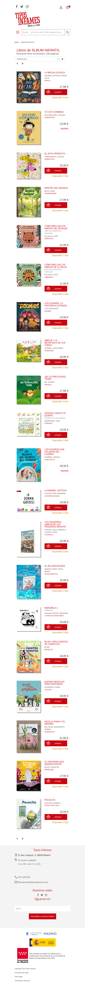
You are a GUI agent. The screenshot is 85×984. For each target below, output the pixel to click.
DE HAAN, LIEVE (51, 236)
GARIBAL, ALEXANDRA (54, 348)
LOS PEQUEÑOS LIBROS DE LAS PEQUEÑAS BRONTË (55, 524)
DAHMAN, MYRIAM (52, 76)
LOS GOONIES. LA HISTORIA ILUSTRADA (56, 304)
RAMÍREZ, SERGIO (52, 457)
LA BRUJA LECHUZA (55, 72)
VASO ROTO (50, 460)
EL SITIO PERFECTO (55, 154)
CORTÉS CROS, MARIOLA (55, 530)
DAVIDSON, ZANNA (52, 687)
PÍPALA (48, 81)
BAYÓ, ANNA (50, 191)
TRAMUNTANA (50, 193)
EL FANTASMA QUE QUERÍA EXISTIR (54, 763)
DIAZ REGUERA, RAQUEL (55, 115)
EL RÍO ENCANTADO (55, 566)
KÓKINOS (48, 423)
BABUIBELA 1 (51, 609)
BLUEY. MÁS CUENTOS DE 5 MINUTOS (56, 643)
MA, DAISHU (50, 382)
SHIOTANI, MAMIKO (53, 803)
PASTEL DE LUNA (52, 805)
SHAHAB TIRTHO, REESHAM (56, 613)
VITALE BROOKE (51, 309)
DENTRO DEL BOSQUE (56, 188)
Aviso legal (18, 977)
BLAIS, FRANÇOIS (52, 767)
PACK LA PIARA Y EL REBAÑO (55, 722)
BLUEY (47, 647)
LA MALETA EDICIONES (54, 616)
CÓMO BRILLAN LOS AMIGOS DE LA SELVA (56, 268)
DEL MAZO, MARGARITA (55, 727)
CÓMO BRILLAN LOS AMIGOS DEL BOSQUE (56, 229)
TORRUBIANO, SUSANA (54, 157)
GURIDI (48, 729)
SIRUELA (48, 385)
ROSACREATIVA (51, 574)
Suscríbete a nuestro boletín (42, 916)
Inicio (17, 42)
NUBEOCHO (50, 117)
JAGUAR (48, 690)
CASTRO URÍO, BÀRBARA (55, 493)
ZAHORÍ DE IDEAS (52, 496)
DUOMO (48, 311)
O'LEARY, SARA (51, 532)
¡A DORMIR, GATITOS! (56, 490)
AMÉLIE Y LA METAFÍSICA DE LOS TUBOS (55, 342)
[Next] (22, 63)
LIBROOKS (49, 239)
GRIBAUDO (49, 351)
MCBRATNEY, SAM (52, 421)
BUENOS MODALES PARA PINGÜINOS (55, 683)
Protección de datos (22, 973)
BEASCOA (49, 650)
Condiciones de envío (22, 981)
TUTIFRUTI (49, 535)
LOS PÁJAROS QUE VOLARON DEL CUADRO (55, 451)
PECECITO (50, 800)
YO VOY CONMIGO (54, 112)
